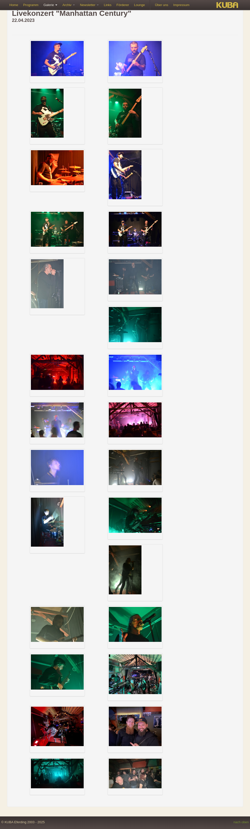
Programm (30, 5)
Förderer (123, 5)
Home (14, 5)
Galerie (50, 5)
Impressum (181, 5)
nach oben (241, 822)
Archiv (68, 5)
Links (107, 5)
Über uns (161, 5)
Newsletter (89, 5)
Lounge (139, 5)
